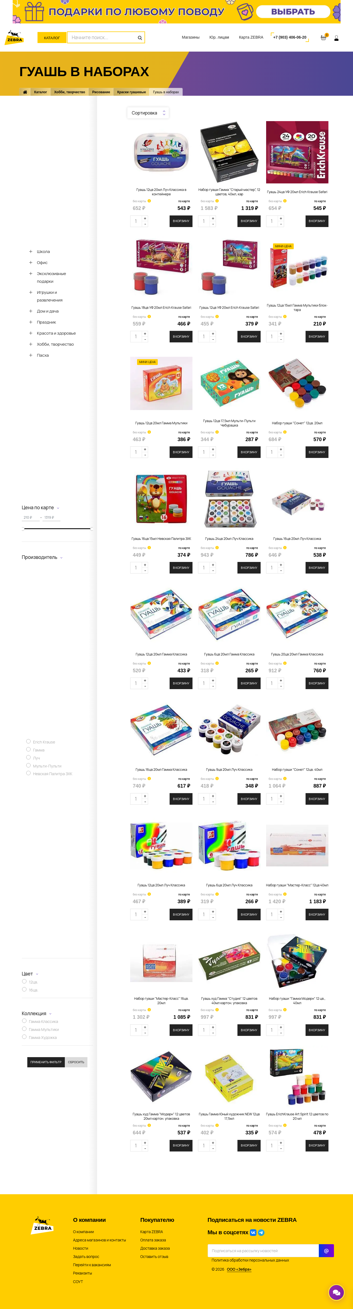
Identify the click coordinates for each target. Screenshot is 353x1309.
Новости (80, 1248)
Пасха (43, 355)
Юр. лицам (219, 37)
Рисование (101, 92)
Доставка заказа (155, 1248)
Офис (42, 262)
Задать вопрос (86, 1256)
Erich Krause (44, 742)
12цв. (33, 982)
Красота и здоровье (56, 333)
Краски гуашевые (131, 92)
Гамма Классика (43, 1022)
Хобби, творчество (69, 92)
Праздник (46, 322)
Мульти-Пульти (47, 766)
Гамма (38, 750)
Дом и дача (48, 311)
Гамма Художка (43, 1038)
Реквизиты (82, 1273)
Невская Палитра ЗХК (52, 774)
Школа (43, 251)
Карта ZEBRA (251, 37)
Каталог (52, 38)
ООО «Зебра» (239, 1269)
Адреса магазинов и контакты (99, 1240)
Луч (36, 758)
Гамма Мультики (44, 1030)
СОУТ (78, 1281)
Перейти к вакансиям (92, 1264)
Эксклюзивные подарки (51, 277)
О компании (83, 1231)
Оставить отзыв (154, 1256)
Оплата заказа (153, 1240)
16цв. (33, 990)
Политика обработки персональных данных (250, 1260)
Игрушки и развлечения (50, 296)
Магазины (190, 37)
